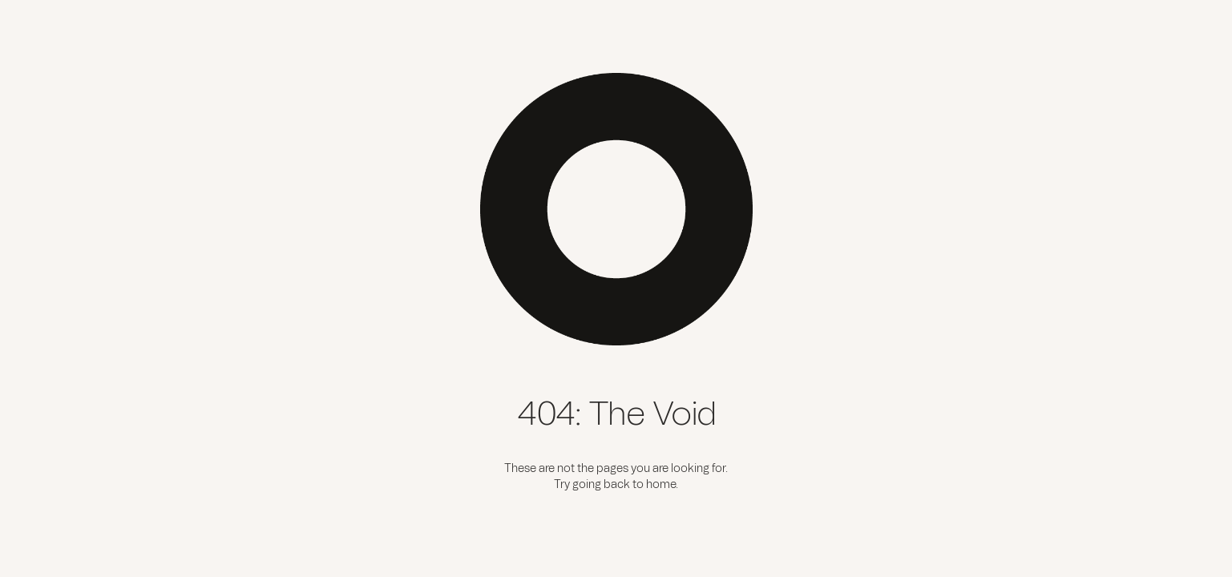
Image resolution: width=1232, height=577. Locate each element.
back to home (640, 484)
